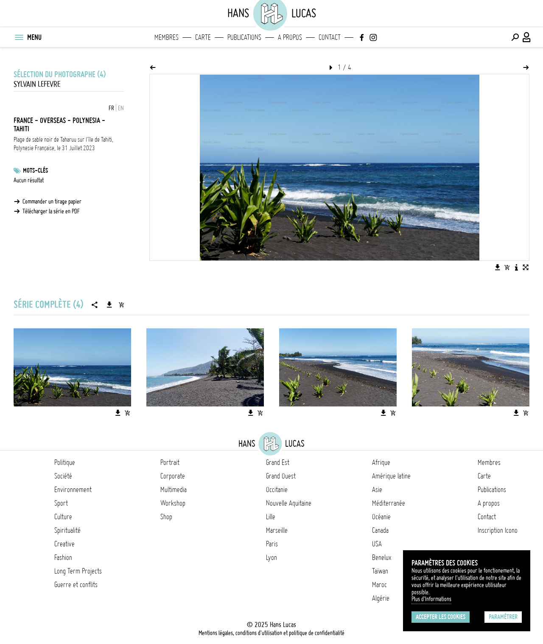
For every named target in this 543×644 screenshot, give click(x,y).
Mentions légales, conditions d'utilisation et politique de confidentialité (271, 633)
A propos (290, 37)
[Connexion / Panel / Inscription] (527, 37)
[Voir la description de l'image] (516, 267)
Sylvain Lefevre (37, 84)
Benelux (381, 557)
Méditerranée (388, 503)
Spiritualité (67, 530)
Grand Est (277, 462)
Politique (64, 462)
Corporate (172, 476)
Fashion (63, 557)
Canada (380, 530)
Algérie (380, 598)
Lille (270, 516)
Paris (272, 544)
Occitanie (277, 489)
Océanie (381, 516)
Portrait (169, 462)
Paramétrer (503, 617)
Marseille (277, 530)
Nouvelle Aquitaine (288, 503)
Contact (330, 37)
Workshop (172, 503)
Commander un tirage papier (51, 201)
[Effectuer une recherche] (515, 37)
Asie (377, 489)
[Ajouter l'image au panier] (507, 267)
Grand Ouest (281, 476)
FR (111, 108)
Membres (166, 37)
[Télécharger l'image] (497, 267)
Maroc (379, 584)
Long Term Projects (78, 571)
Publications (244, 37)
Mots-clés (35, 170)
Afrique (381, 462)
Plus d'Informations (431, 599)
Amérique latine (391, 476)
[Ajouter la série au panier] (121, 304)
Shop (166, 516)
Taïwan (380, 571)
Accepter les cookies (440, 617)
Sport (61, 503)
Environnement (73, 489)
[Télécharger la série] (109, 304)
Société (63, 476)
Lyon (271, 557)
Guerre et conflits (76, 584)
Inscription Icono (498, 530)
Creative (64, 544)
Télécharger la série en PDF (51, 211)
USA (377, 544)
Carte (203, 37)
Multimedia (173, 489)
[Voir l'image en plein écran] (525, 267)
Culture (63, 516)
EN (121, 108)
